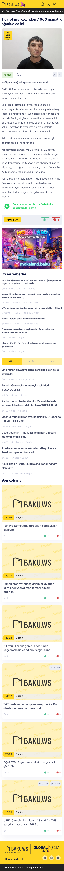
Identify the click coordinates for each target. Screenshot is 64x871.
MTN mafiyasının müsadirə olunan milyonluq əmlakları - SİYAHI (32, 308)
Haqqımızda (12, 859)
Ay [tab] (52, 361)
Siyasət (15, 458)
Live (24, 859)
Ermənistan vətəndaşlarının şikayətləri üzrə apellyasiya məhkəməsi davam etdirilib (28, 587)
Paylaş (12, 220)
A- (54, 75)
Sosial (14, 395)
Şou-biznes (17, 426)
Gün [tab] (11, 361)
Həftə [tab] (32, 361)
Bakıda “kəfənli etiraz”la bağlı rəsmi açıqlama (23, 318)
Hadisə (7, 74)
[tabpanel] (32, 421)
